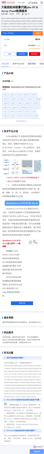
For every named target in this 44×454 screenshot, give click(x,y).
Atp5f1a (26, 94)
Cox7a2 (27, 115)
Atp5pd (5, 103)
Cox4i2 (19, 111)
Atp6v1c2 (6, 107)
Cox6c (20, 115)
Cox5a (26, 111)
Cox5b (33, 111)
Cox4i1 (12, 111)
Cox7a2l (34, 115)
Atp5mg (37, 99)
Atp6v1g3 (23, 107)
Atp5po (20, 103)
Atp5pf (13, 103)
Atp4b (19, 94)
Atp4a (12, 94)
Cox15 (37, 107)
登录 (19, 3)
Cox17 (5, 111)
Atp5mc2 (13, 99)
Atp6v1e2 (14, 107)
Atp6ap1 (27, 103)
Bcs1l (31, 107)
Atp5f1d (5, 99)
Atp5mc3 (22, 99)
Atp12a (5, 94)
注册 (23, 3)
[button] (41, 2)
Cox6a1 (5, 115)
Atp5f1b (33, 94)
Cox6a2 (13, 115)
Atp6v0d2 (35, 103)
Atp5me (30, 99)
